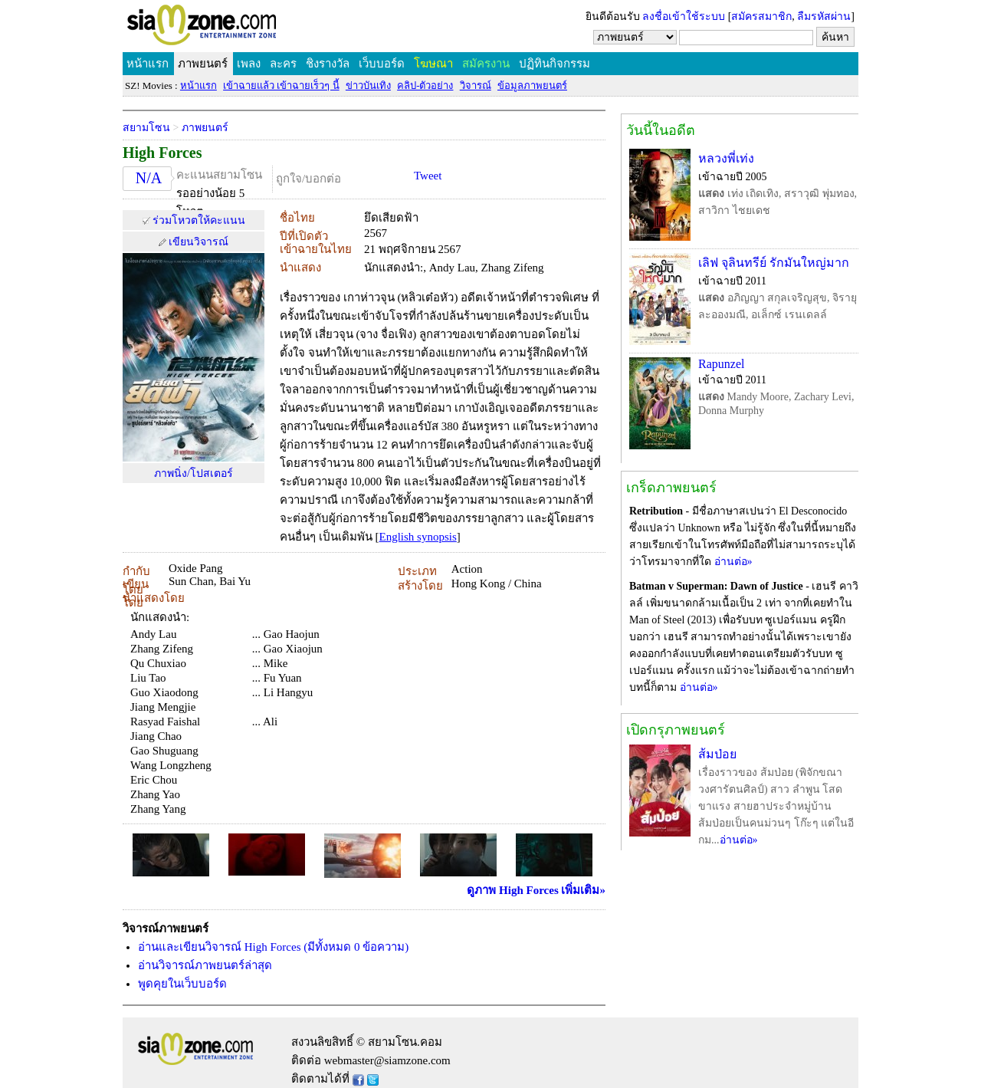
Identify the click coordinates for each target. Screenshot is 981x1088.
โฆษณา (433, 64)
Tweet (427, 175)
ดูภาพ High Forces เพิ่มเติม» (536, 890)
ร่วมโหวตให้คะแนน (199, 220)
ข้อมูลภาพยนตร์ (532, 85)
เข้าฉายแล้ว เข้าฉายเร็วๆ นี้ (281, 85)
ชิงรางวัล (327, 64)
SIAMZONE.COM (234, 28)
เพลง (249, 64)
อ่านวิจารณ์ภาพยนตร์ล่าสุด (205, 965)
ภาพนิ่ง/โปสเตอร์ (193, 473)
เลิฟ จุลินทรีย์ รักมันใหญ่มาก (773, 262)
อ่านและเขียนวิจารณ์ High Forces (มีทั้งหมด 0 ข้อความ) (273, 947)
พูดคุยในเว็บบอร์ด (182, 984)
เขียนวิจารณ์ (198, 242)
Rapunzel (721, 363)
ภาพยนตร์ (203, 64)
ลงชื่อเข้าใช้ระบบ (683, 16)
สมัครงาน (486, 64)
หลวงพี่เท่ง (726, 158)
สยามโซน (146, 127)
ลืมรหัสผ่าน (824, 16)
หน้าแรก (147, 64)
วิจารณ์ (475, 85)
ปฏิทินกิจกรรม (554, 64)
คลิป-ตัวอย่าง (425, 85)
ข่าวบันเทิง (368, 85)
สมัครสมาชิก (761, 16)
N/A (149, 177)
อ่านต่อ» (733, 561)
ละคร (283, 64)
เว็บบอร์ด (382, 64)
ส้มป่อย (717, 754)
